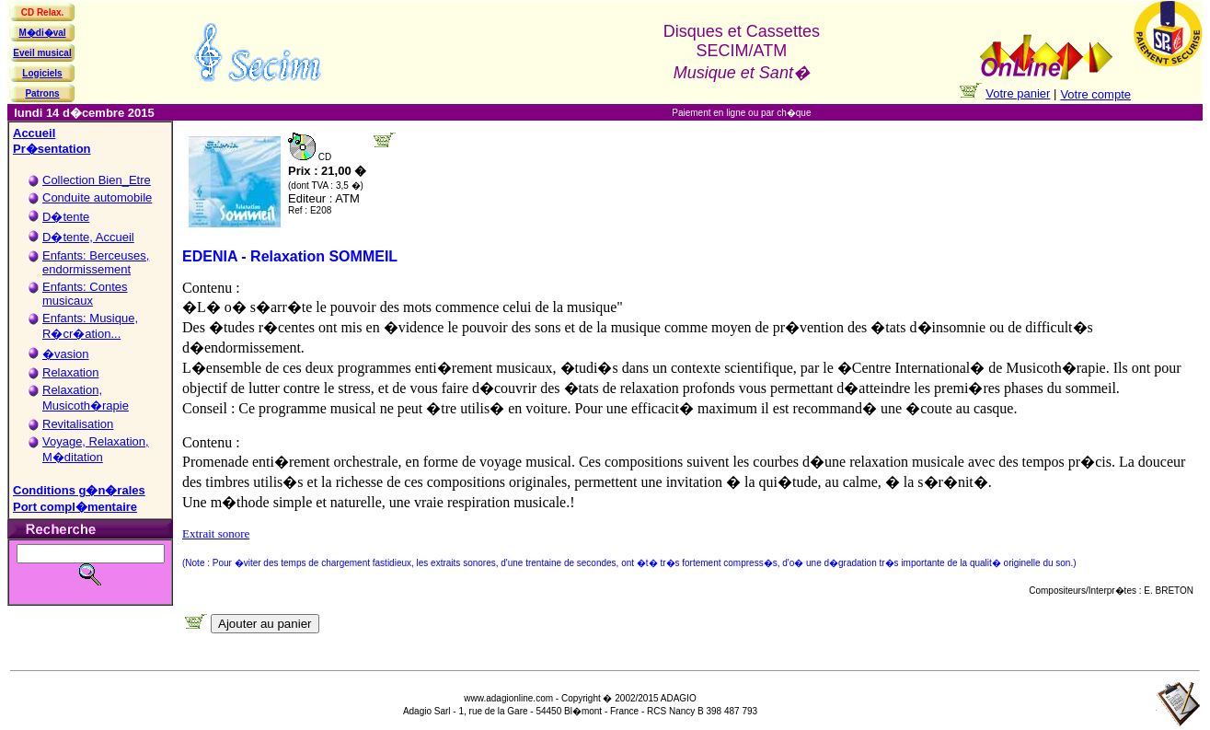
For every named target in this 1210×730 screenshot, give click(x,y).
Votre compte (1095, 94)
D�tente (65, 217)
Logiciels (42, 73)
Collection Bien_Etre (96, 180)
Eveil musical (42, 53)
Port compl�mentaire (75, 507)
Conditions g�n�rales (79, 490)
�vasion (65, 354)
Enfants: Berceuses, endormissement (95, 262)
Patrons (42, 93)
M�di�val (41, 33)
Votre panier (1017, 93)
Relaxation (70, 372)
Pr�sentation (52, 149)
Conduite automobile (97, 197)
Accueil (34, 133)
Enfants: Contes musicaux (85, 293)
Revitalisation (77, 424)
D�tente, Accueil (88, 237)
